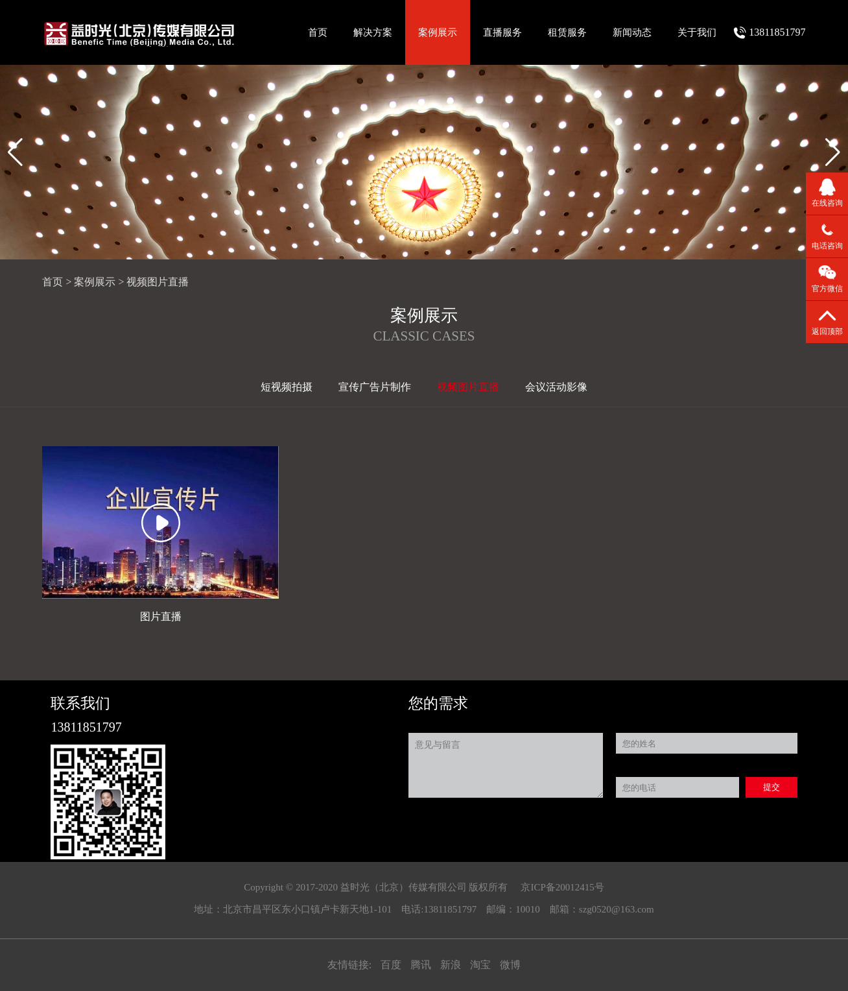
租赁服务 (567, 32)
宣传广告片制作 (374, 386)
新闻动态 (632, 32)
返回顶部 (827, 331)
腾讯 (422, 964)
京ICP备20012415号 (562, 887)
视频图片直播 (157, 281)
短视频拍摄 (286, 386)
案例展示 (437, 32)
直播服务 (502, 32)
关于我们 (696, 32)
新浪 (452, 964)
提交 (771, 787)
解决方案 (372, 32)
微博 (510, 964)
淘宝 (481, 964)
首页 (317, 32)
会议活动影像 (556, 386)
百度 (392, 964)
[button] (833, 152)
